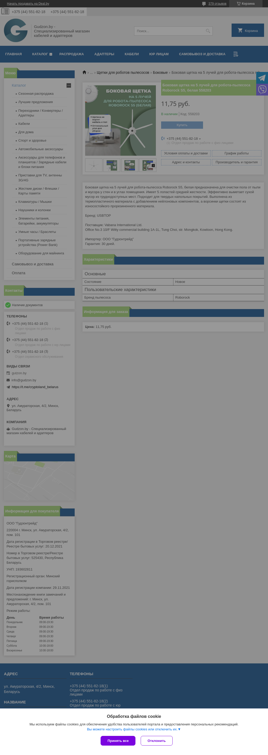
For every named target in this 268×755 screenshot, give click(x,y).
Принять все (118, 741)
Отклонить (156, 741)
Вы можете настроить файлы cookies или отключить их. (132, 729)
